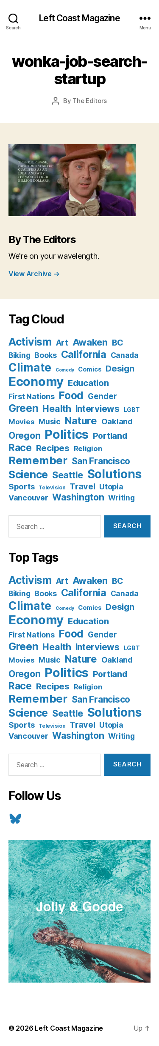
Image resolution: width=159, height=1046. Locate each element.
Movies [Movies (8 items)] (21, 421)
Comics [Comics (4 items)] (89, 369)
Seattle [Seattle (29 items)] (67, 474)
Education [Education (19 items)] (88, 382)
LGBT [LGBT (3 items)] (132, 409)
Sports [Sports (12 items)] (21, 486)
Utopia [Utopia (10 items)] (111, 486)
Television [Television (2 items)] (52, 487)
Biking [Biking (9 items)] (19, 355)
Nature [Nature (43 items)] (81, 420)
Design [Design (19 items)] (120, 368)
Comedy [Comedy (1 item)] (65, 370)
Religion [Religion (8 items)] (88, 448)
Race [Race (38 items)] (20, 448)
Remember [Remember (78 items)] (37, 460)
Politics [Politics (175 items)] (67, 434)
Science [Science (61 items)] (28, 474)
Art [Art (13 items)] (62, 343)
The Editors (90, 101)
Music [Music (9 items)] (50, 421)
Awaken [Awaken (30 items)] (90, 342)
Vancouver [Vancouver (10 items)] (28, 497)
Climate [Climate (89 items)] (29, 367)
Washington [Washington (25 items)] (78, 497)
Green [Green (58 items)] (23, 408)
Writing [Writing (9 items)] (121, 497)
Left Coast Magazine (79, 18)
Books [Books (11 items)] (45, 355)
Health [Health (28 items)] (56, 408)
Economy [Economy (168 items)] (36, 381)
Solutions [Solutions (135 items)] (114, 474)
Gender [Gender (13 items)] (102, 396)
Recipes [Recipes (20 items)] (53, 448)
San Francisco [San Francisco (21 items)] (101, 461)
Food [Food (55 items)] (71, 395)
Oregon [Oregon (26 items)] (24, 435)
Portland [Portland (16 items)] (110, 436)
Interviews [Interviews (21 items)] (97, 408)
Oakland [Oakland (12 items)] (117, 421)
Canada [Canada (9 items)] (125, 355)
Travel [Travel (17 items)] (82, 486)
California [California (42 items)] (83, 354)
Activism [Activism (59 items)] (30, 341)
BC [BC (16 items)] (117, 342)
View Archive (33, 273)
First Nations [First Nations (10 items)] (31, 396)
